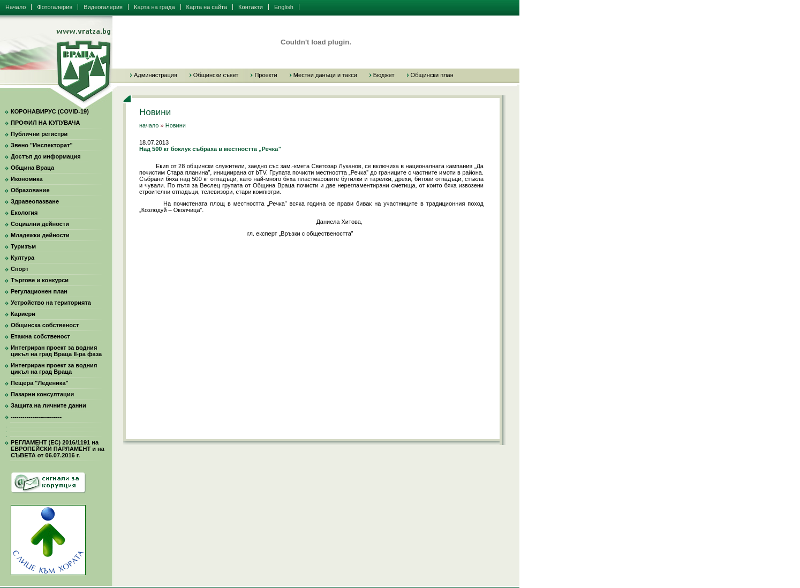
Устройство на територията (51, 302)
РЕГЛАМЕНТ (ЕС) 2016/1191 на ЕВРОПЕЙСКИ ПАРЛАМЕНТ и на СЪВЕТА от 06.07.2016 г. (57, 448)
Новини (175, 125)
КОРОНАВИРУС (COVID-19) (50, 111)
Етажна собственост (40, 336)
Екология (24, 212)
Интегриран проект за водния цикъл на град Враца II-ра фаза (56, 350)
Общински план (432, 75)
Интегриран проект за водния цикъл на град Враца (54, 368)
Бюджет (384, 75)
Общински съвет (216, 75)
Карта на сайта (207, 7)
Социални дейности (40, 224)
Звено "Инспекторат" (42, 145)
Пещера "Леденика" (40, 383)
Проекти (265, 75)
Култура (22, 257)
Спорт (19, 269)
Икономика (27, 179)
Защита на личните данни (48, 405)
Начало (15, 7)
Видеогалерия (103, 7)
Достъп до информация (46, 156)
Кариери (23, 314)
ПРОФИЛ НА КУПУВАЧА (45, 122)
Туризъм (23, 246)
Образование (30, 190)
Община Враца (32, 167)
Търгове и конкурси (40, 280)
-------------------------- (36, 416)
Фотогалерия (54, 7)
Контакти (250, 7)
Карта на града (154, 7)
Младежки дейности (40, 235)
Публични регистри (39, 134)
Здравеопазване (35, 201)
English (283, 7)
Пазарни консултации (42, 394)
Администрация (155, 75)
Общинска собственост (45, 325)
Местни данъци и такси (325, 75)
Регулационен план (39, 291)
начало (149, 125)
